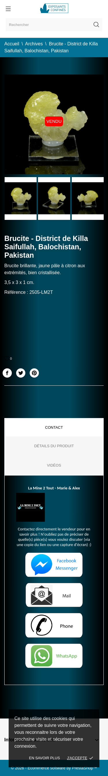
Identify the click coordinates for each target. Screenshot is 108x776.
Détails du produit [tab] (54, 446)
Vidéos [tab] (54, 465)
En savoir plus (44, 758)
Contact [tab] (54, 427)
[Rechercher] (54, 24)
